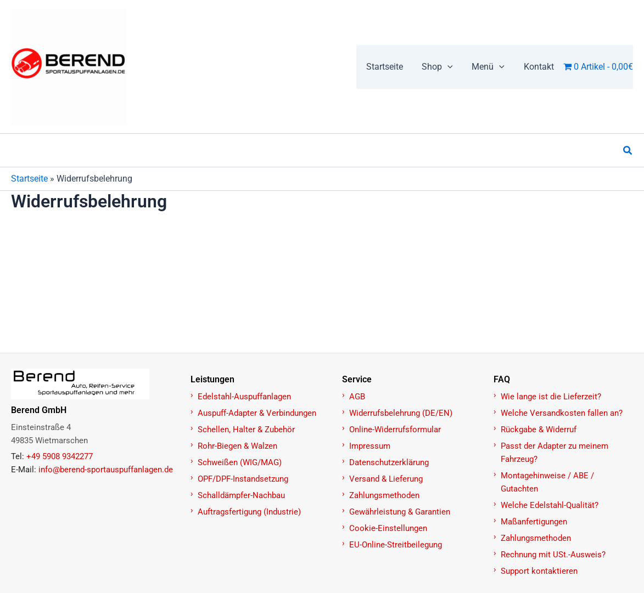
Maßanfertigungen (534, 522)
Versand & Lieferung (386, 479)
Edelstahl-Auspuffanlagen (244, 397)
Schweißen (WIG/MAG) (240, 462)
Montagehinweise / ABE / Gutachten (547, 482)
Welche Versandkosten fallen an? (562, 413)
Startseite (29, 178)
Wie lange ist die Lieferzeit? (551, 397)
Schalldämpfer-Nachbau (241, 495)
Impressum (369, 446)
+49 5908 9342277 (59, 456)
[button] (441, 67)
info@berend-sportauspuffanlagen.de (105, 470)
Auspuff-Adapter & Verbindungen (257, 413)
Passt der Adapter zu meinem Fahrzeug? (554, 452)
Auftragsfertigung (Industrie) (249, 512)
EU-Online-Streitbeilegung (395, 545)
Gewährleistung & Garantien (399, 512)
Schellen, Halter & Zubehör (246, 429)
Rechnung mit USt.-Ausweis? (553, 555)
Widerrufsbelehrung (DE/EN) (400, 413)
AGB (357, 397)
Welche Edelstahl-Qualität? (549, 505)
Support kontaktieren (539, 571)
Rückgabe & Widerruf (538, 429)
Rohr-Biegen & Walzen (237, 446)
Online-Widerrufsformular (395, 429)
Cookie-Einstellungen (388, 528)
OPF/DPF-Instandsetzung (243, 479)
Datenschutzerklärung (389, 462)
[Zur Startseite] (94, 384)
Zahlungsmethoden (384, 495)
